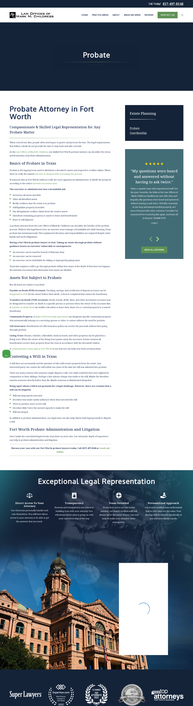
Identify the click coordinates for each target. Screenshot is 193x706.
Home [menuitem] (84, 15)
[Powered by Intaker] (172, 701)
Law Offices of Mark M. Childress (32, 151)
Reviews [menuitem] (149, 15)
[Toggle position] (180, 627)
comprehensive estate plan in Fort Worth (32, 348)
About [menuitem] (116, 15)
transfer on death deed (23, 307)
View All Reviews (154, 249)
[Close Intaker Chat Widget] (185, 627)
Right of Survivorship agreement (51, 316)
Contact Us (168, 15)
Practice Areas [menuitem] (100, 15)
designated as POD (19, 294)
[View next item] (157, 239)
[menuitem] (135, 128)
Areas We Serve (72, 664)
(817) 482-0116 (156, 642)
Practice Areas (72, 658)
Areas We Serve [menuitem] (132, 15)
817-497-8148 (173, 4)
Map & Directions (98, 664)
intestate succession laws (44, 183)
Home (68, 652)
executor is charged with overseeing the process (58, 173)
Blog (67, 669)
